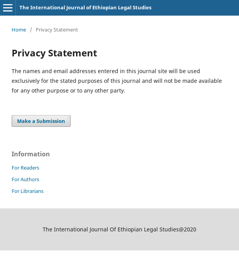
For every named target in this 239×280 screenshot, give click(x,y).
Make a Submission (41, 120)
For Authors (25, 179)
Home (19, 29)
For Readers (25, 167)
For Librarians (27, 190)
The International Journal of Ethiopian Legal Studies (85, 7)
